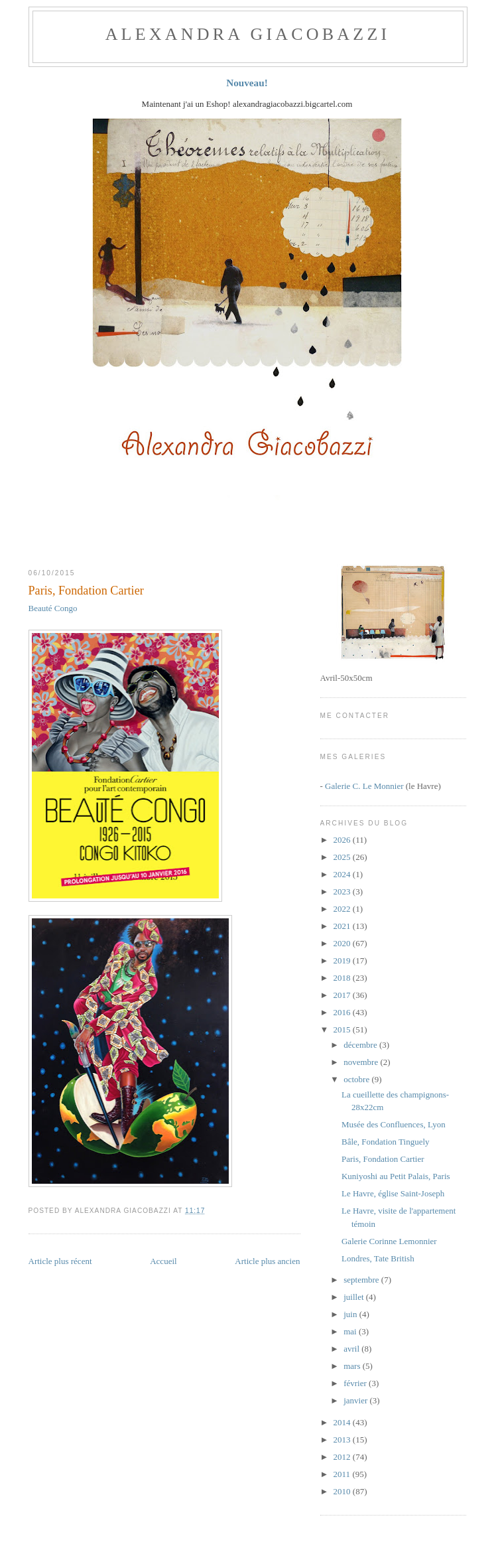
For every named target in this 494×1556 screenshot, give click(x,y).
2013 (343, 1440)
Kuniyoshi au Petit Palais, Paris (395, 1176)
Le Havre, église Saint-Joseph (392, 1193)
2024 (343, 874)
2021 (343, 926)
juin (351, 1314)
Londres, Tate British (377, 1258)
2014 (343, 1422)
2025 (343, 857)
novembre (361, 1062)
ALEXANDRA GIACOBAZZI (248, 34)
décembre (361, 1045)
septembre (362, 1280)
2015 (343, 1029)
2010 (343, 1491)
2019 (343, 960)
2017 (343, 995)
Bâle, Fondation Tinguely (385, 1142)
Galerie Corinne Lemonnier (389, 1241)
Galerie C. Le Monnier (364, 786)
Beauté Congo (53, 608)
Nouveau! (247, 82)
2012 (343, 1457)
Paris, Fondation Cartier (86, 590)
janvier (356, 1400)
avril (352, 1349)
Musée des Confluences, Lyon (393, 1124)
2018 (343, 978)
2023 (343, 891)
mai (351, 1331)
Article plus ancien (267, 1261)
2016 (343, 1012)
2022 (343, 909)
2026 (343, 840)
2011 (343, 1474)
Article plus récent (60, 1261)
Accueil (163, 1261)
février (356, 1383)
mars (353, 1366)
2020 (343, 943)
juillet (354, 1297)
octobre (357, 1079)
